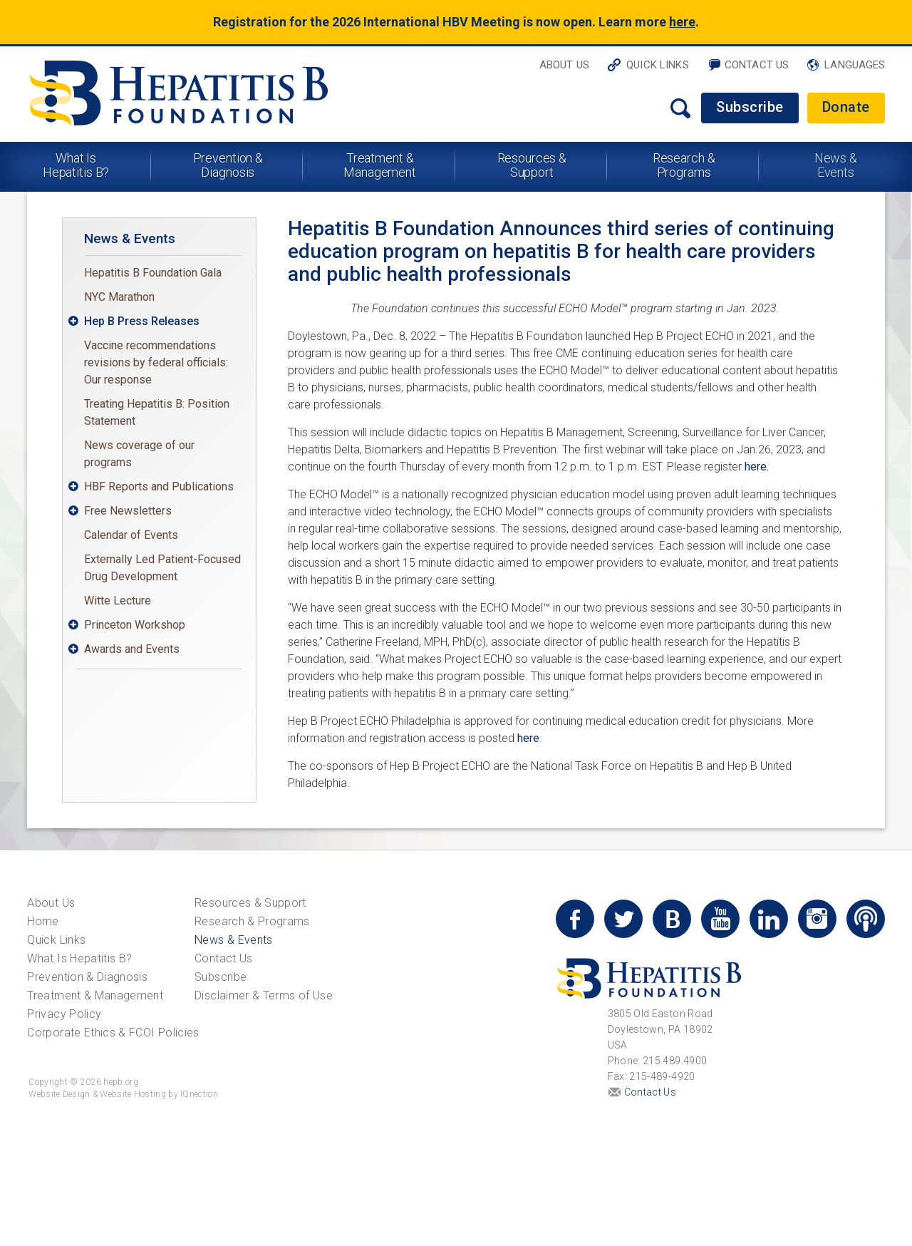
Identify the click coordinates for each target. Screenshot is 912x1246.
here (682, 21)
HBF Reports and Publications (159, 486)
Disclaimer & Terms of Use (264, 995)
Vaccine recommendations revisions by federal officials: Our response (156, 362)
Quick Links (657, 64)
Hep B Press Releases (142, 321)
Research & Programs (684, 165)
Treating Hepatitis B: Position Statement (156, 412)
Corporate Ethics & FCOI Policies (113, 1032)
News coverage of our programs (139, 453)
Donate (846, 106)
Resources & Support (532, 165)
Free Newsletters (128, 511)
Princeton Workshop (134, 625)
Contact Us (757, 64)
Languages (854, 64)
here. (757, 466)
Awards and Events (132, 649)
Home (42, 921)
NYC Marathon (119, 297)
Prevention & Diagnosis (228, 165)
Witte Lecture (117, 600)
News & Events (835, 165)
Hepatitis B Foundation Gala (153, 272)
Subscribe (750, 106)
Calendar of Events (131, 535)
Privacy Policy (64, 1014)
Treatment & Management (379, 165)
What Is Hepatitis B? (76, 165)
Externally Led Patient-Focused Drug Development (162, 567)
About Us (564, 64)
